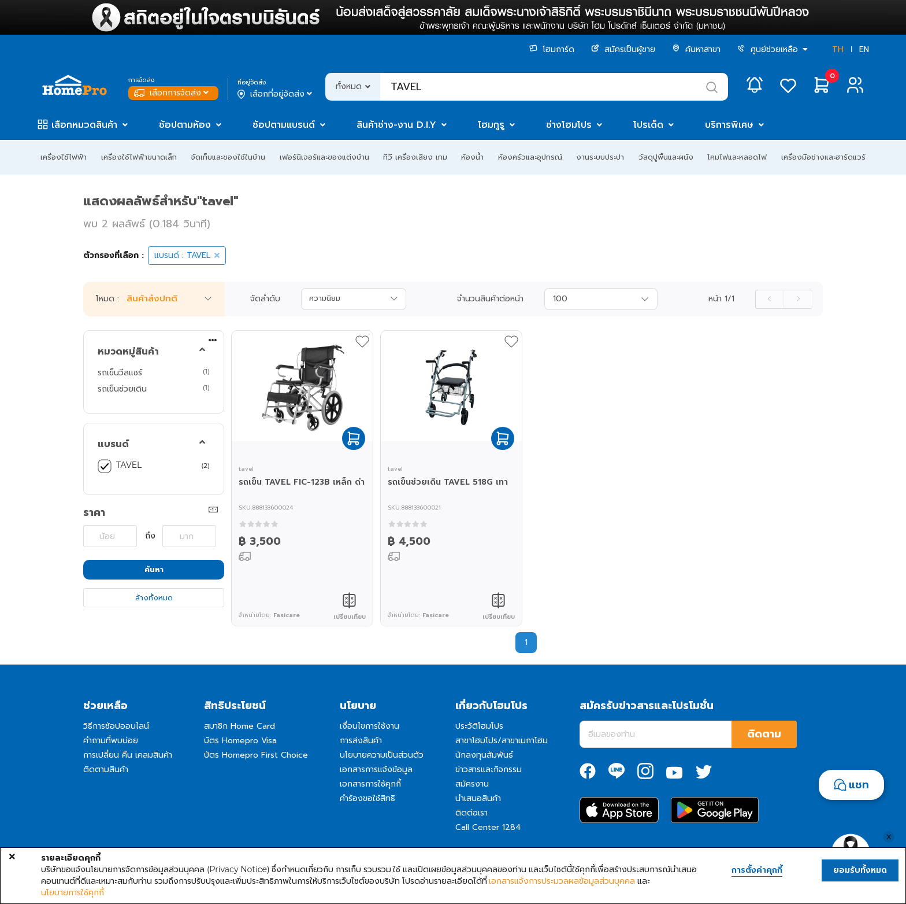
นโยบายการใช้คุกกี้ (72, 892)
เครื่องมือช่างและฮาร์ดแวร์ (823, 157)
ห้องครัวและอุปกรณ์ (530, 157)
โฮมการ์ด (551, 49)
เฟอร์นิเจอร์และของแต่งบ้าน (324, 157)
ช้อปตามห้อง (185, 125)
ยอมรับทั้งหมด (860, 870)
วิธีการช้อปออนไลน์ (116, 726)
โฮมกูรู (491, 125)
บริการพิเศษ (729, 125)
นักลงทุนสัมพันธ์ (484, 755)
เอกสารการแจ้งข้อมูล (376, 769)
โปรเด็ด (648, 125)
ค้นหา (154, 569)
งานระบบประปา (600, 157)
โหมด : (107, 299)
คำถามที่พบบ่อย (110, 741)
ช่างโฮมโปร (569, 125)
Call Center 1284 (488, 827)
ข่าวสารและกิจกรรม (488, 769)
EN (864, 49)
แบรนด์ (113, 444)
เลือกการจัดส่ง (172, 93)
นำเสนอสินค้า (478, 798)
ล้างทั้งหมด (154, 597)
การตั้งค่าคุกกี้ (757, 870)
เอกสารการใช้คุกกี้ (370, 784)
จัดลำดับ (265, 299)
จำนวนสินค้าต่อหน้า (490, 299)
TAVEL (129, 465)
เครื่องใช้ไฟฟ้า (63, 157)
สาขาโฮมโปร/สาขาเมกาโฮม (501, 741)
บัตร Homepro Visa (240, 741)
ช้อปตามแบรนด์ (284, 125)
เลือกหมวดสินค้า (84, 125)
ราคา (94, 512)
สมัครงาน (472, 784)
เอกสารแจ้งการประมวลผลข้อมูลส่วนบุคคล (562, 881)
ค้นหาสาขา (696, 49)
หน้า (721, 299)
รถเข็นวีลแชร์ (120, 372)
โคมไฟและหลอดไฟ (737, 157)
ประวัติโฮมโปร (479, 726)
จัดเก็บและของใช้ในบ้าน (228, 157)
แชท (859, 785)
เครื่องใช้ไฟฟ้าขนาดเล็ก (139, 157)
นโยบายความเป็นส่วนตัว (382, 755)
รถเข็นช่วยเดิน (122, 388)
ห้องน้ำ (472, 157)
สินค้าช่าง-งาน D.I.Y (396, 125)
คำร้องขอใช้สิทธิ (367, 798)
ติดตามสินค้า (105, 769)
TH (838, 49)
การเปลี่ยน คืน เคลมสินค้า (127, 755)
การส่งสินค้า (361, 741)
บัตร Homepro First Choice (256, 755)
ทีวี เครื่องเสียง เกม (415, 157)
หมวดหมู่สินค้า (128, 352)
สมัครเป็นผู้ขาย (623, 49)
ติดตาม (764, 734)
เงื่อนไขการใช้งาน (369, 726)
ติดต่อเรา (471, 813)
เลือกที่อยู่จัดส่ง (275, 94)
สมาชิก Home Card (239, 726)
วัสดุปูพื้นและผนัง (665, 157)
